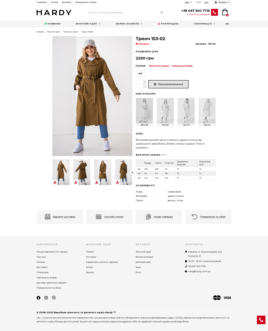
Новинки (52, 23)
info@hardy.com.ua (199, 271)
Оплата (54, 2)
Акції (138, 267)
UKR (206, 2)
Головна (40, 32)
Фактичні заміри (159, 66)
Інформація (203, 24)
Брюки (90, 272)
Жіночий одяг (86, 24)
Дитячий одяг (143, 262)
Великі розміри (127, 24)
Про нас (41, 257)
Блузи (89, 267)
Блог (138, 272)
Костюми (91, 257)
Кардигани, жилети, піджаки (102, 262)
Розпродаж (168, 23)
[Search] (125, 12)
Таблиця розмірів (182, 66)
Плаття (90, 252)
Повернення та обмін (86, 2)
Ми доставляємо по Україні (52, 252)
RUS (199, 2)
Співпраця (42, 2)
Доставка (66, 2)
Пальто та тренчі (71, 32)
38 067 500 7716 (197, 266)
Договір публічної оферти (51, 282)
